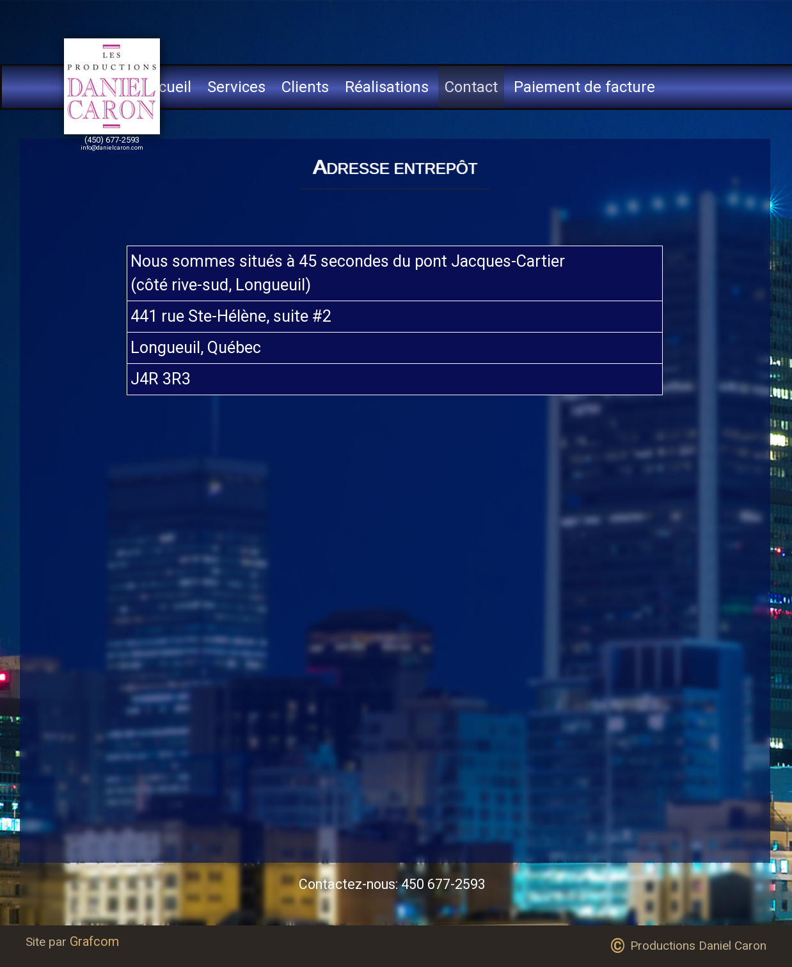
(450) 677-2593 (111, 140)
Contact (471, 87)
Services (236, 87)
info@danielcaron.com (112, 147)
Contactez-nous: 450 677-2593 (392, 884)
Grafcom (94, 941)
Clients (305, 87)
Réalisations (387, 87)
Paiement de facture (584, 87)
